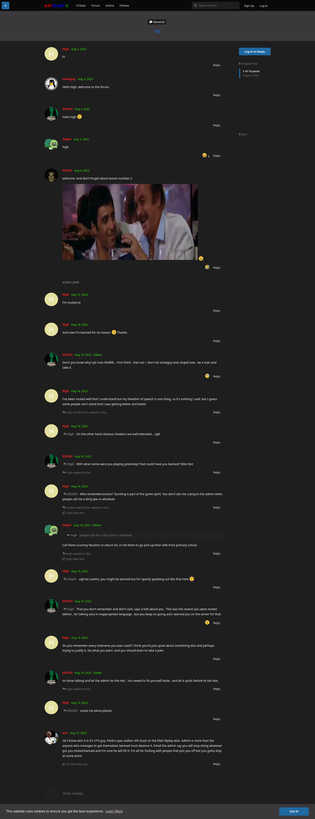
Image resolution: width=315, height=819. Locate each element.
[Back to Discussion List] (5, 5)
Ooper (72, 579)
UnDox (109, 5)
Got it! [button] (294, 811)
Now (243, 134)
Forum (95, 5)
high (71, 434)
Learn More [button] (114, 811)
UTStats (81, 5)
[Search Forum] (215, 5)
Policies (124, 5)
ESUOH (73, 494)
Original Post (248, 63)
